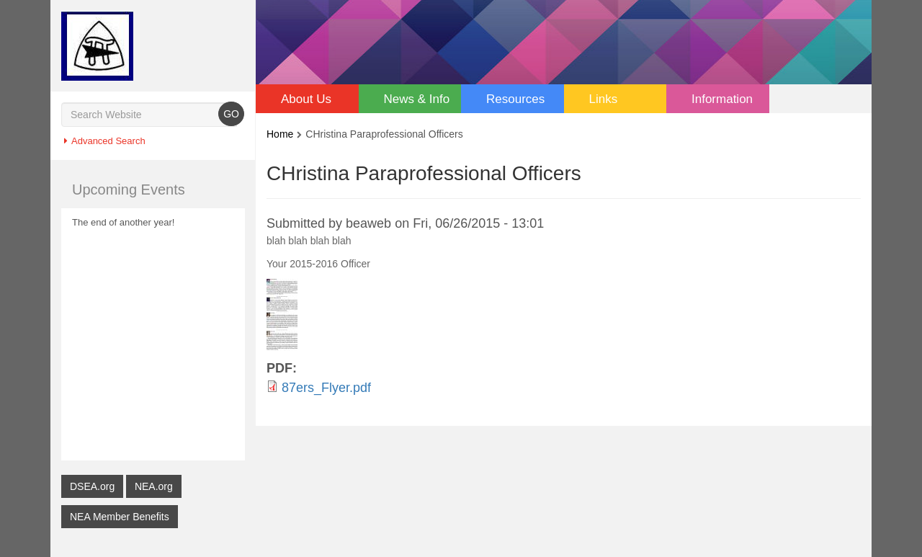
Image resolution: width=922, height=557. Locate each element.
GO (231, 113)
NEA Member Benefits (119, 516)
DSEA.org (92, 486)
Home (280, 133)
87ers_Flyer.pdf (326, 387)
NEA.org (154, 486)
